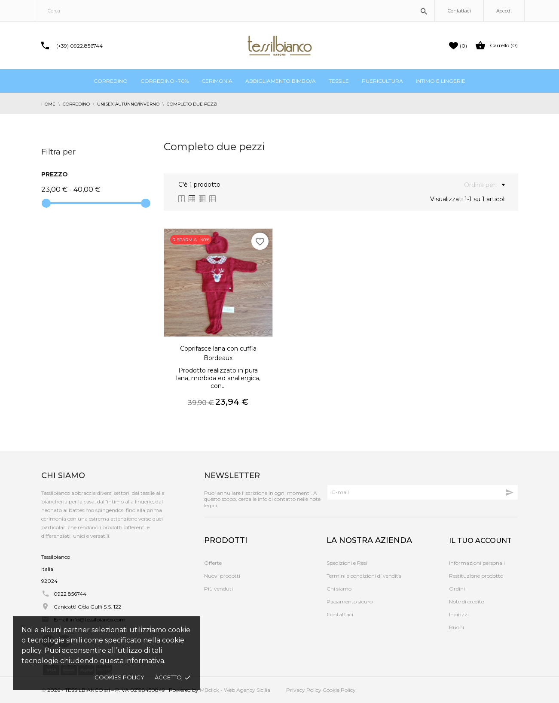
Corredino (111, 81)
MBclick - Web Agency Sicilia (235, 690)
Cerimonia (217, 81)
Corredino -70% (165, 81)
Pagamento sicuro (350, 601)
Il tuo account (480, 540)
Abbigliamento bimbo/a (280, 81)
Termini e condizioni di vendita (364, 576)
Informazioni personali (477, 563)
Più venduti (218, 588)
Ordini (457, 588)
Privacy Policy (303, 690)
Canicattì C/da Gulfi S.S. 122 (87, 606)
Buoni (456, 627)
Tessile (339, 81)
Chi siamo (339, 588)
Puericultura (382, 81)
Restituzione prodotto (476, 576)
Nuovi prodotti (222, 576)
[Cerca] (234, 10)
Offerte (213, 563)
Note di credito (466, 601)
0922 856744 (70, 594)
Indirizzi (459, 614)
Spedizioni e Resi (347, 563)
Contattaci (459, 11)
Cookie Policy (339, 690)
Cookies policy (119, 677)
